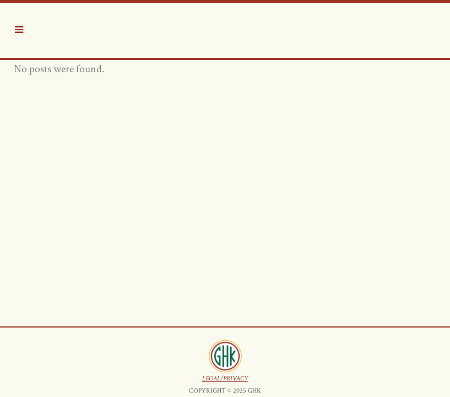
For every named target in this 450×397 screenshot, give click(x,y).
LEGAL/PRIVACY (225, 130)
